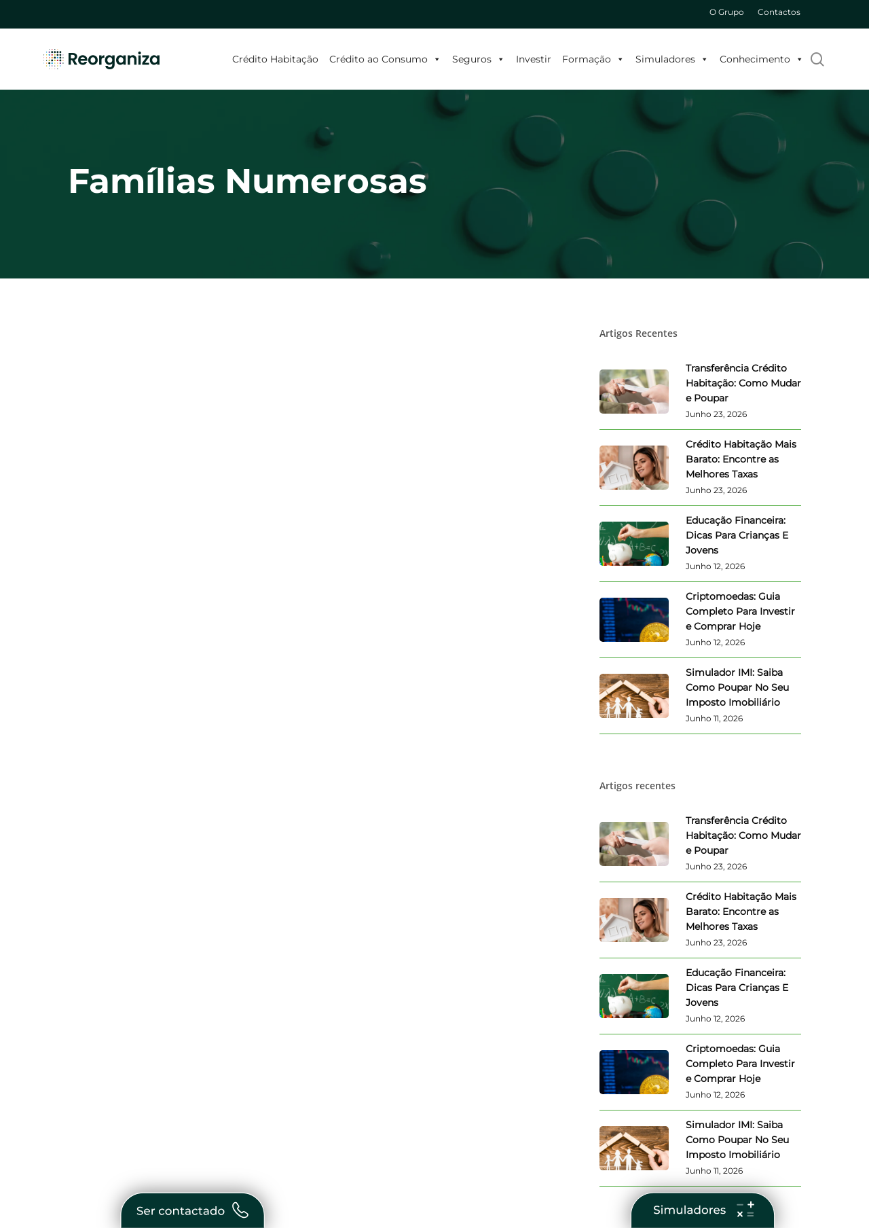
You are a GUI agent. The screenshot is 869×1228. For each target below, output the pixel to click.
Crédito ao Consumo (385, 59)
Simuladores (672, 59)
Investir (533, 59)
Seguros (478, 59)
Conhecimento (762, 59)
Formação (593, 59)
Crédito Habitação (275, 59)
